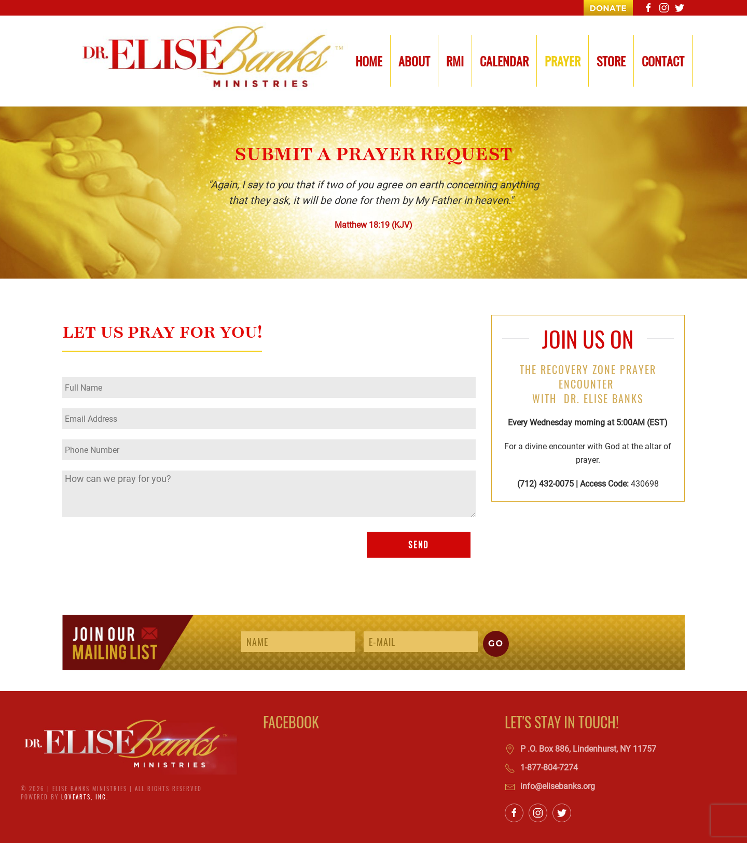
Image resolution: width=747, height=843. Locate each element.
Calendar (504, 60)
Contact (663, 60)
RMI (455, 60)
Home (368, 60)
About (414, 60)
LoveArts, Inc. (84, 797)
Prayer (562, 60)
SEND (418, 544)
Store (611, 60)
